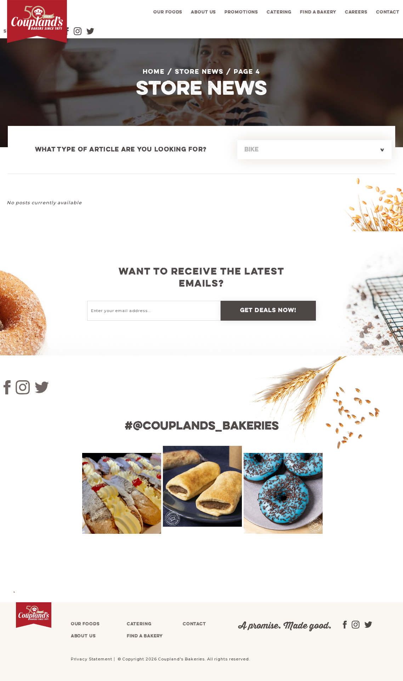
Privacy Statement (91, 659)
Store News (199, 72)
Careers (356, 12)
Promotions (241, 12)
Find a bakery (318, 12)
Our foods (167, 12)
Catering (279, 12)
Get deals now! (268, 310)
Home (154, 72)
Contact (387, 12)
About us (203, 12)
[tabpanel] (120, 493)
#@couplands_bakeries (201, 426)
